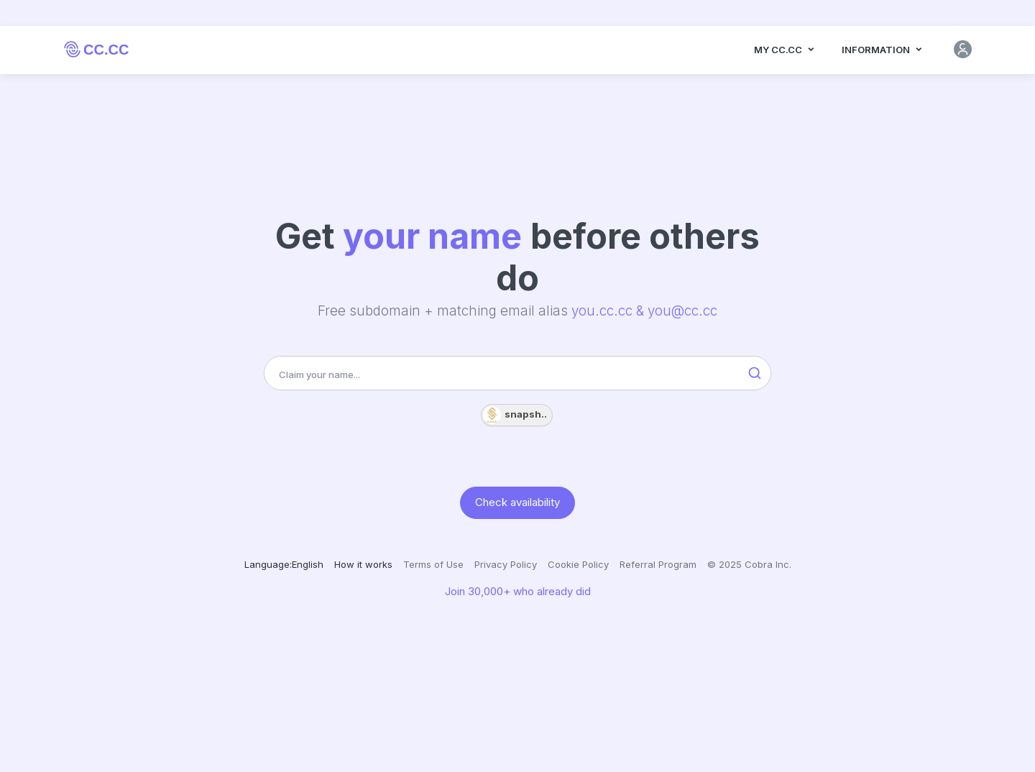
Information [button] (883, 55)
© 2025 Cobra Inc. (749, 564)
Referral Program (658, 564)
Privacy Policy (505, 564)
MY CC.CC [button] (785, 55)
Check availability (517, 502)
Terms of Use (433, 564)
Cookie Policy (578, 564)
